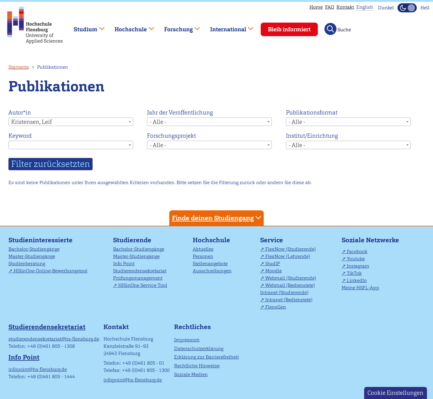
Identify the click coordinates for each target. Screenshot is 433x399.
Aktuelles (203, 249)
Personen (203, 256)
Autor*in (19, 112)
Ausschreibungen (212, 271)
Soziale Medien (191, 374)
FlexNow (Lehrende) (287, 256)
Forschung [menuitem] (177, 26)
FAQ (329, 7)
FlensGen (275, 307)
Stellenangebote (210, 263)
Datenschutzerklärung (198, 348)
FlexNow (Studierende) (290, 249)
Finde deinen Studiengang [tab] (217, 217)
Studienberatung (26, 263)
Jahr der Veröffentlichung (180, 112)
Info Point (123, 263)
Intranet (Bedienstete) (288, 300)
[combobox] (70, 122)
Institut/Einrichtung (312, 136)
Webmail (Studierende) (290, 278)
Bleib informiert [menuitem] (289, 29)
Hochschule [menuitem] (130, 26)
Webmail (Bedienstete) (290, 285)
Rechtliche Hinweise (197, 366)
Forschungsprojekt (171, 136)
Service (271, 240)
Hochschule (211, 240)
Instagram (358, 266)
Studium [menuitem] (85, 26)
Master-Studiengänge (31, 256)
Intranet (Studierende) (284, 292)
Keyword (20, 136)
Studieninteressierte (40, 240)
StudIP (272, 263)
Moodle (273, 271)
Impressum (187, 340)
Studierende (132, 240)
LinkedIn (357, 280)
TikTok (354, 273)
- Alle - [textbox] (158, 122)
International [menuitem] (227, 26)
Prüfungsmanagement (137, 278)
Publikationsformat (311, 112)
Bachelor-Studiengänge (34, 249)
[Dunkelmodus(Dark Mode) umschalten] (407, 7)
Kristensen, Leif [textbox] (31, 122)
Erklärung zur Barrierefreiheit (206, 357)
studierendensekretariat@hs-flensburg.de (53, 339)
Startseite (18, 67)
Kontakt (345, 7)
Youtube (356, 259)
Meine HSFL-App (360, 287)
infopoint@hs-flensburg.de (37, 369)
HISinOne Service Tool (142, 285)
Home (316, 7)
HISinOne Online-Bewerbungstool (51, 271)
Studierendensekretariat (139, 271)
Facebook (357, 251)
